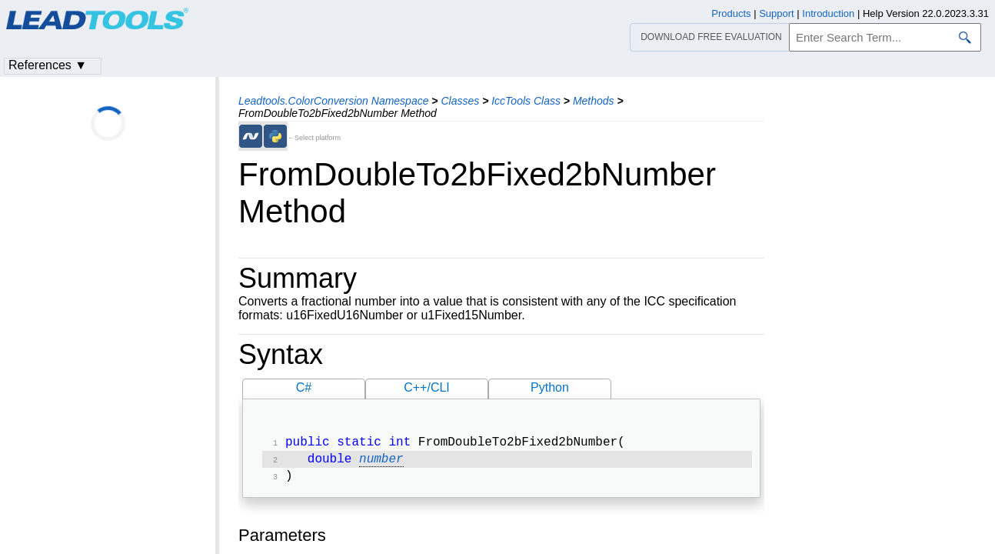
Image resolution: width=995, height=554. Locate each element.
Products (730, 13)
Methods (593, 101)
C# (303, 387)
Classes (460, 101)
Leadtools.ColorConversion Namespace (333, 101)
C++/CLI (427, 387)
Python (550, 387)
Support (776, 13)
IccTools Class (526, 101)
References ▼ (47, 65)
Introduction (828, 13)
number (381, 462)
